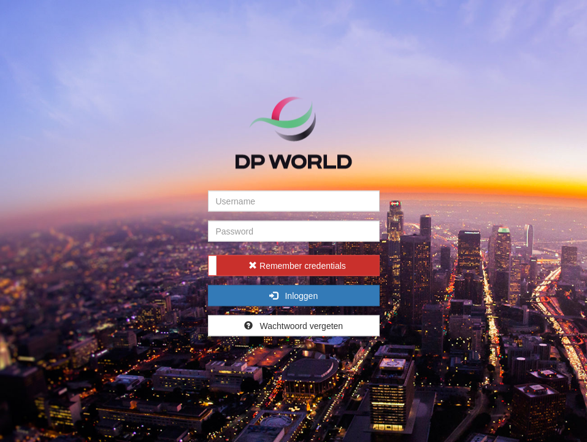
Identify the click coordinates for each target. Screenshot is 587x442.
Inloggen (293, 296)
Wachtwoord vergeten (293, 326)
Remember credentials (297, 266)
